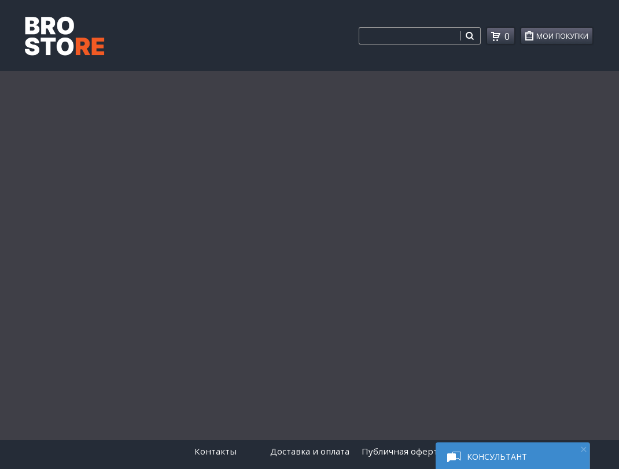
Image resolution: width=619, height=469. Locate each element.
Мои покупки (564, 38)
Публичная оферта (402, 451)
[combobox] (409, 36)
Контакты (215, 451)
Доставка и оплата (309, 451)
